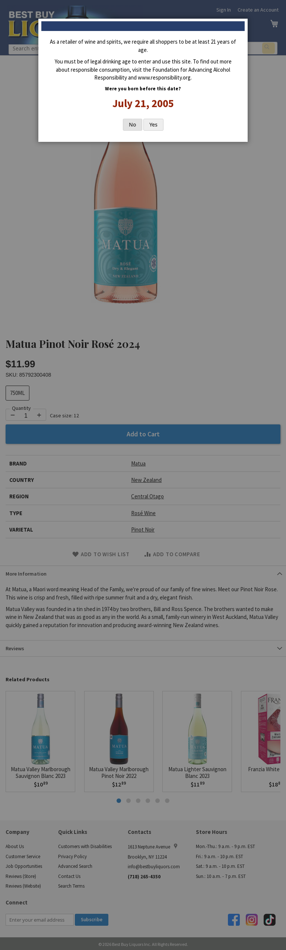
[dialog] (143, 475)
